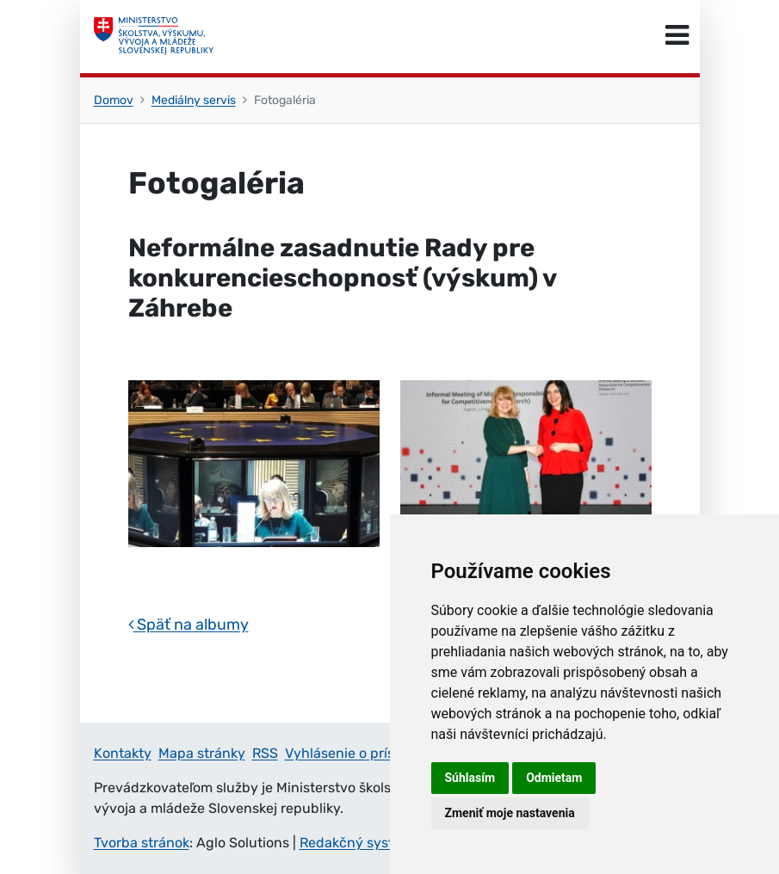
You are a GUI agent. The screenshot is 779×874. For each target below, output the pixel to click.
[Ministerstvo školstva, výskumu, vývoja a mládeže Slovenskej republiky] (154, 36)
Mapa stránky (201, 753)
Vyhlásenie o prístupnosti (366, 753)
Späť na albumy (188, 624)
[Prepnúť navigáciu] (677, 36)
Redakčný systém (356, 842)
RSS (265, 753)
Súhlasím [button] (470, 778)
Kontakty (122, 753)
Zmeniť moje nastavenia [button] (510, 813)
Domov (113, 100)
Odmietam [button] (554, 778)
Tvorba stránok (141, 842)
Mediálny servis (193, 100)
